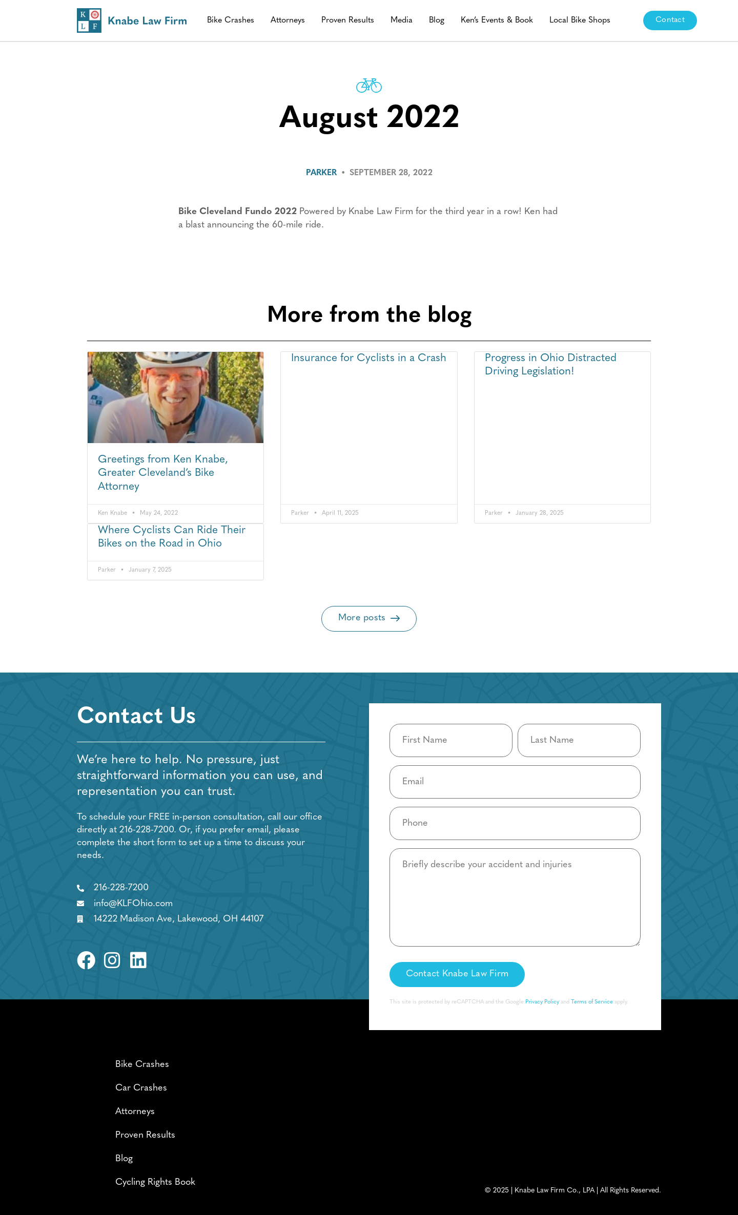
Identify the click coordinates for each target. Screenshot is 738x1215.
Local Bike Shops (579, 20)
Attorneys (288, 20)
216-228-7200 (146, 830)
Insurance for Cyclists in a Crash (368, 358)
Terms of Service (592, 1002)
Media (402, 20)
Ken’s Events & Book (497, 20)
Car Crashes (141, 1088)
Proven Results (347, 20)
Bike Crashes (230, 20)
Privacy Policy (542, 1002)
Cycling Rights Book (155, 1182)
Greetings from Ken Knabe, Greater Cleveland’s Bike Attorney (163, 473)
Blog (436, 20)
